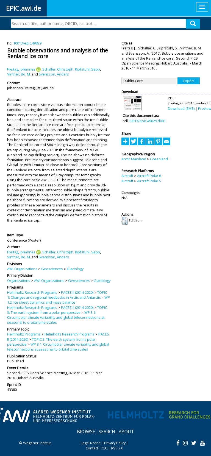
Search (107, 432)
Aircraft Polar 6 (149, 175)
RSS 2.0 (117, 448)
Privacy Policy (115, 442)
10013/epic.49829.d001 (147, 120)
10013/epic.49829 (27, 43)
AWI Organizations (22, 268)
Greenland (159, 158)
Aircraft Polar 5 (149, 180)
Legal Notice (91, 442)
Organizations (18, 280)
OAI (104, 448)
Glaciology (75, 268)
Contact (92, 448)
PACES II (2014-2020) (77, 292)
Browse (86, 432)
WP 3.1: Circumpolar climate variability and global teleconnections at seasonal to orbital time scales (55, 317)
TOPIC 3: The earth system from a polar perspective (57, 310)
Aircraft (127, 175)
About (126, 432)
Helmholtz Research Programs (32, 292)
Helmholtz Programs (24, 334)
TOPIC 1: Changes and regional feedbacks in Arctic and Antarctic (57, 295)
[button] (124, 221)
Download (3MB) (181, 108)
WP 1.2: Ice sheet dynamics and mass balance (58, 300)
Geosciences (52, 268)
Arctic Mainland (133, 158)
